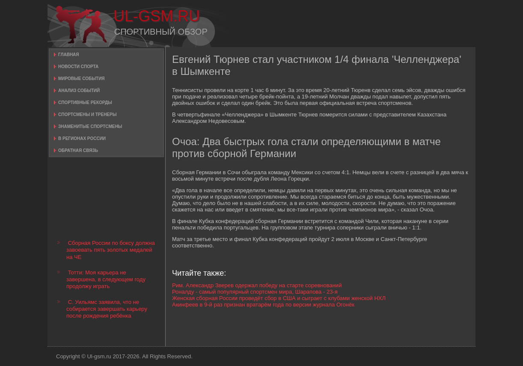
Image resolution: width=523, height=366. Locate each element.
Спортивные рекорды (85, 102)
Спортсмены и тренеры (87, 114)
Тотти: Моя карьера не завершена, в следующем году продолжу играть (106, 279)
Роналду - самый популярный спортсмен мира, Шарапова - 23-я (255, 292)
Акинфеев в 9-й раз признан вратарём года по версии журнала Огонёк (263, 304)
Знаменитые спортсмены (90, 126)
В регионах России (82, 138)
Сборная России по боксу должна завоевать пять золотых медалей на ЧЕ (110, 250)
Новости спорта (78, 66)
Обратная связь (78, 150)
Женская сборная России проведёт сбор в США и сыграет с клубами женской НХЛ (279, 298)
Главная (68, 54)
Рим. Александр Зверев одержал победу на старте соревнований (257, 285)
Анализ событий (79, 90)
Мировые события (81, 78)
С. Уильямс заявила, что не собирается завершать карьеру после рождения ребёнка (106, 309)
